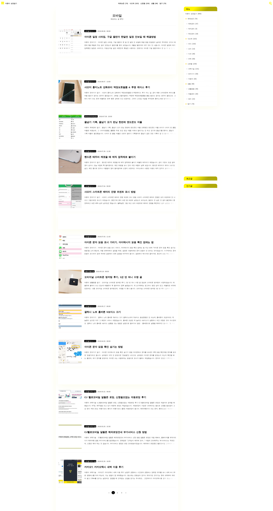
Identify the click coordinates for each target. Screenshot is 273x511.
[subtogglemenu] (2, 3)
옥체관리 (192, 23)
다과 (191, 53)
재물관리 (192, 94)
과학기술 (193, 68)
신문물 (145, 3)
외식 (191, 43)
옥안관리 (192, 33)
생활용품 (192, 89)
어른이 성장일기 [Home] (11, 3)
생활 (154, 3)
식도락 (134, 3)
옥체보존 (123, 3)
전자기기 (192, 73)
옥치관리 (192, 28)
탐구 (163, 3)
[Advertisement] (117, 66)
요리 (191, 48)
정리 (191, 99)
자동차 (192, 79)
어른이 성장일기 (193, 13)
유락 (191, 58)
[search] (270, 3)
